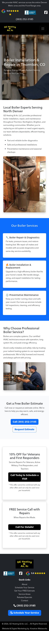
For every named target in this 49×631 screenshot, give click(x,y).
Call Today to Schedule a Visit (24, 477)
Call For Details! (24, 527)
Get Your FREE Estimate (24, 590)
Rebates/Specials (24, 597)
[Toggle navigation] (42, 28)
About (24, 584)
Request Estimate (24, 429)
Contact (24, 600)
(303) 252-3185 (24, 19)
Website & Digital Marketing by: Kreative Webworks (24, 628)
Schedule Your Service (24, 587)
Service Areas (24, 594)
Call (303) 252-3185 (24, 422)
